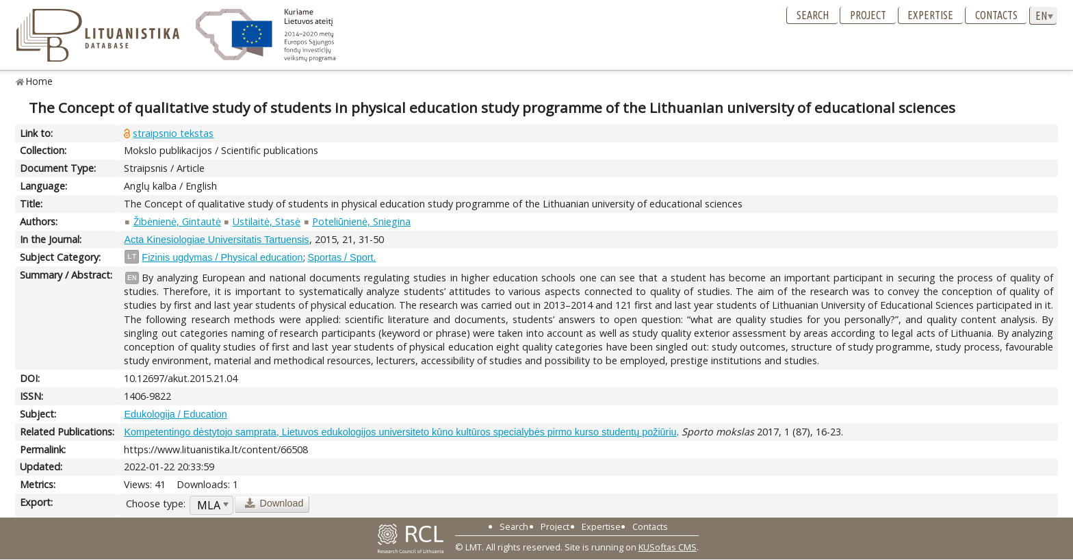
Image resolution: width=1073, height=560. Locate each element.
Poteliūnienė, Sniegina (361, 221)
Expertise (930, 15)
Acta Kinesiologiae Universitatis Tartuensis (216, 239)
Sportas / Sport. (342, 257)
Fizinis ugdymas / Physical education (222, 257)
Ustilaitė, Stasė (266, 221)
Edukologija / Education (175, 414)
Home (39, 81)
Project (868, 15)
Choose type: (155, 503)
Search (813, 15)
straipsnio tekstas (173, 133)
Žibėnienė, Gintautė (177, 221)
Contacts (996, 15)
